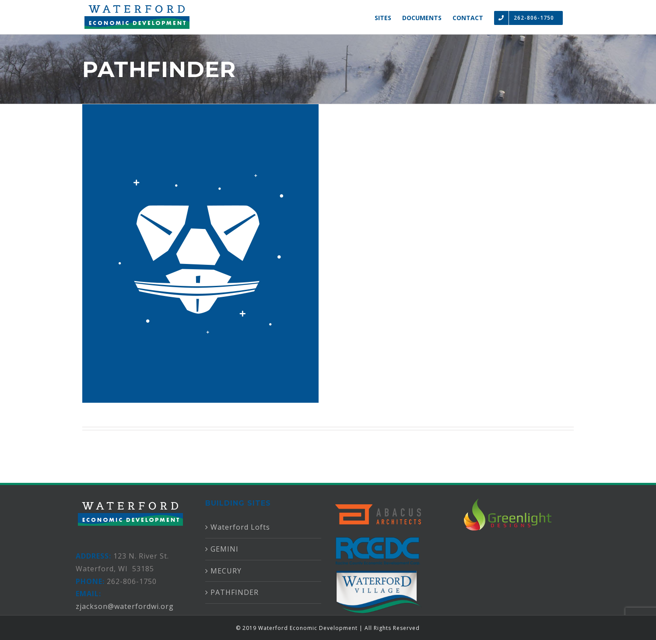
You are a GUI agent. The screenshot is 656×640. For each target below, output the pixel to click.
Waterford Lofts (240, 527)
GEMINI (224, 549)
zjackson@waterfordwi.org (125, 606)
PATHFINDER (234, 592)
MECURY (226, 571)
